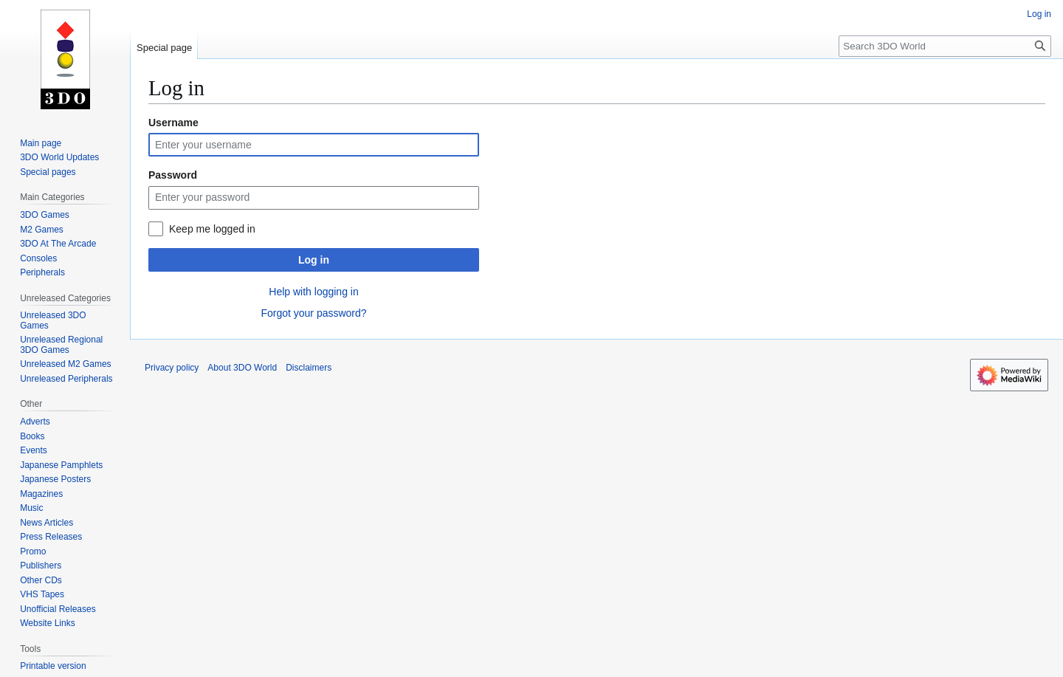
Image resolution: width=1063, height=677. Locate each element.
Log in (313, 260)
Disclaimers (308, 367)
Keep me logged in (212, 229)
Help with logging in (313, 292)
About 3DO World (242, 367)
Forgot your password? (313, 313)
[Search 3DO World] (945, 46)
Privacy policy (172, 367)
